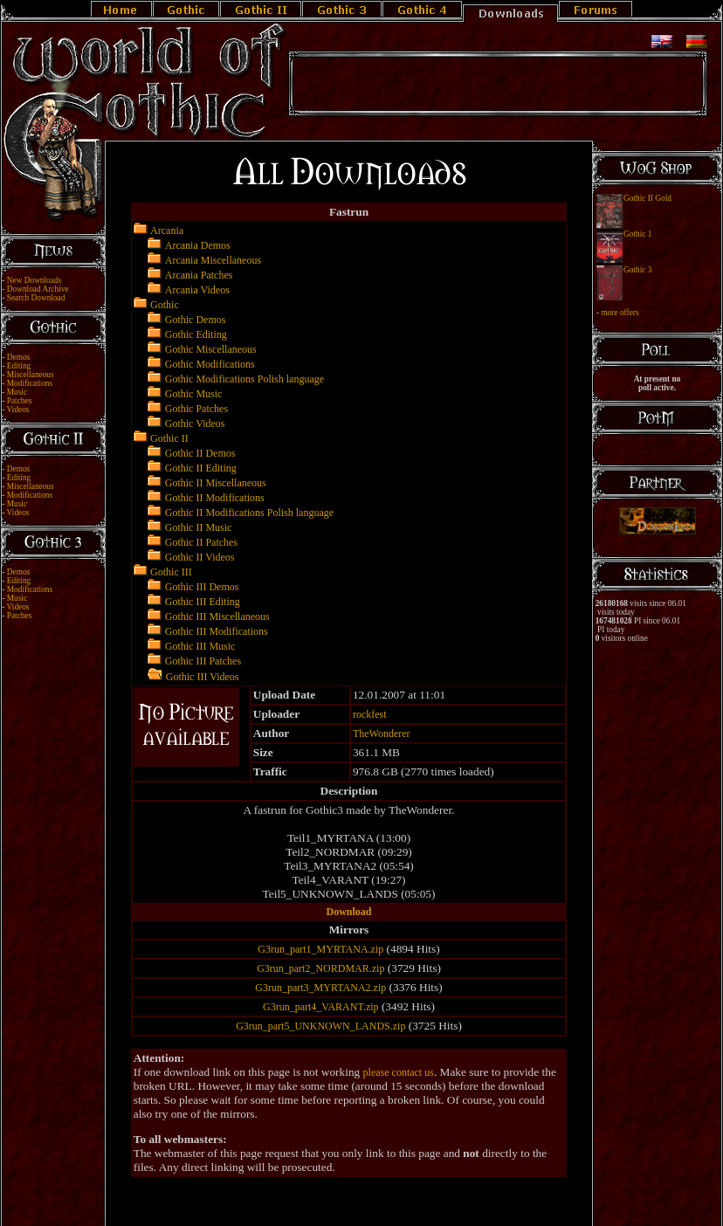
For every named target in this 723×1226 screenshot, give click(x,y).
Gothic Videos (195, 423)
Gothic (164, 305)
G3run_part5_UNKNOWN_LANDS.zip (320, 1026)
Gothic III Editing (202, 602)
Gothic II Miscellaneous (215, 483)
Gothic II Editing (201, 468)
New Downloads (34, 280)
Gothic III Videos (202, 677)
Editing (19, 366)
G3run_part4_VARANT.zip (321, 1007)
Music (17, 392)
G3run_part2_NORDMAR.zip (320, 968)
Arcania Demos (198, 245)
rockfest (370, 714)
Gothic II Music (198, 527)
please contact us (398, 1072)
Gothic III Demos (202, 587)
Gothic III (171, 572)
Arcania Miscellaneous (213, 260)
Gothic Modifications (210, 364)
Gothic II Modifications (215, 498)
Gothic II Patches (201, 542)
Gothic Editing (196, 334)
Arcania (166, 230)
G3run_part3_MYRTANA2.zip (320, 987)
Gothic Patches (196, 409)
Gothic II (169, 438)
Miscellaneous (30, 374)
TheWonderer (381, 733)
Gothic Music (194, 394)
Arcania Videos (197, 290)
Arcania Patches (199, 275)
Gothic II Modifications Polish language (249, 512)
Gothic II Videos (200, 557)
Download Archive (38, 289)
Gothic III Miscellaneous (217, 616)
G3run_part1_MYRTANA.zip (320, 949)
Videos (18, 409)
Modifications (29, 383)
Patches (19, 400)
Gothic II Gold (647, 198)
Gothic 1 (637, 234)
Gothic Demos (195, 319)
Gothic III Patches (203, 661)
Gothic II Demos (200, 453)
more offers (619, 312)
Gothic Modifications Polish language (244, 379)
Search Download (36, 297)
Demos (18, 357)
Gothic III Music (200, 646)
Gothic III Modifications (216, 631)
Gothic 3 (637, 269)
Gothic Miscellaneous (211, 349)
